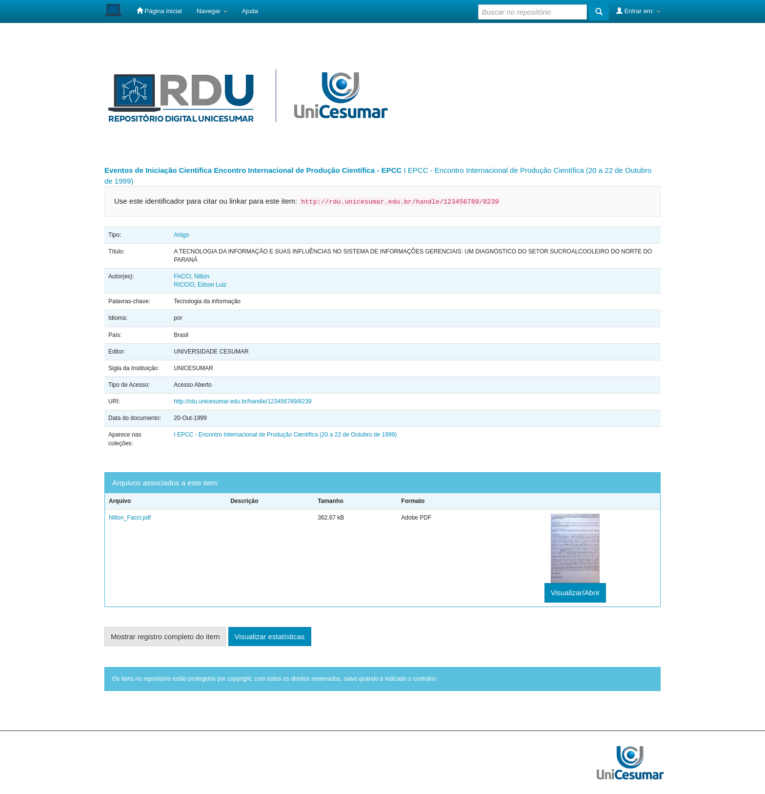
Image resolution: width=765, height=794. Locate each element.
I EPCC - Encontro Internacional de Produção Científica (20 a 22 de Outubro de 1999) (285, 434)
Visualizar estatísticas (270, 636)
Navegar (212, 11)
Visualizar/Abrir (575, 592)
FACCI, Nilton (191, 276)
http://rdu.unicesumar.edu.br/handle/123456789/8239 (242, 401)
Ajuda (250, 11)
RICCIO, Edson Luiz (200, 284)
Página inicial (159, 11)
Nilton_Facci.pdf (130, 517)
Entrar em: (638, 11)
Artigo (181, 234)
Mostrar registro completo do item (165, 636)
